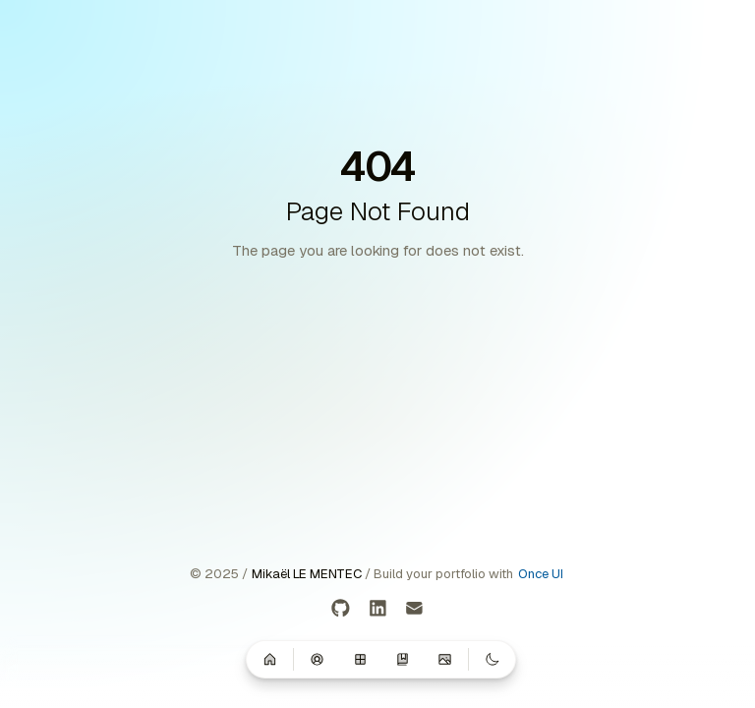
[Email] (414, 609)
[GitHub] (340, 609)
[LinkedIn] (378, 609)
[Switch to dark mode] (492, 659)
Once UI (540, 574)
